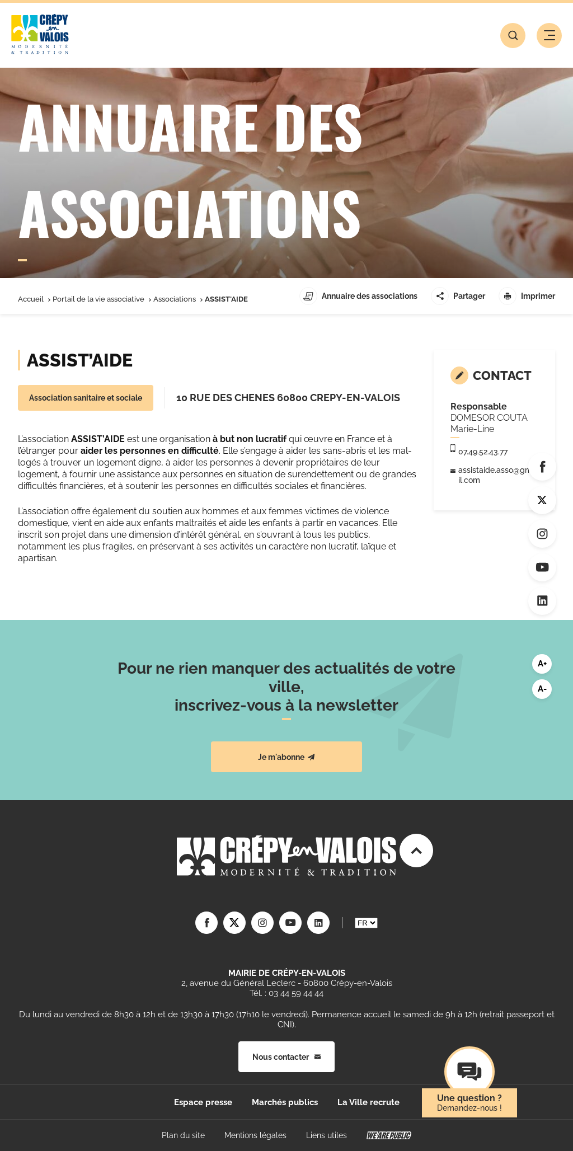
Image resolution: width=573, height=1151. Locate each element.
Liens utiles (326, 1135)
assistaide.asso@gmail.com (497, 475)
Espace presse (203, 1102)
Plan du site (183, 1135)
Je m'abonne (286, 757)
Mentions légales (255, 1135)
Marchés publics (285, 1102)
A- (542, 689)
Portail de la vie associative (98, 299)
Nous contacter (286, 1057)
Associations (174, 299)
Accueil (31, 299)
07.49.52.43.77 (483, 451)
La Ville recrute (368, 1102)
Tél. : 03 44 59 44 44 (286, 993)
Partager (458, 296)
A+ (542, 664)
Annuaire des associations (358, 296)
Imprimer (527, 296)
